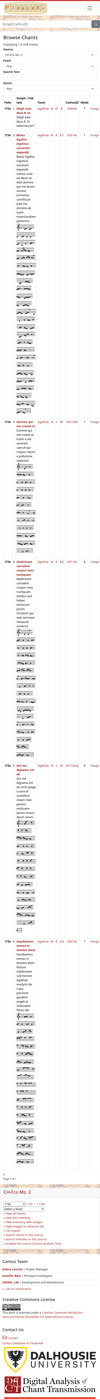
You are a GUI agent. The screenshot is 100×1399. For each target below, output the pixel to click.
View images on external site (25, 1226)
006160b (72, 422)
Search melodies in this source (26, 1239)
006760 (72, 941)
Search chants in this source (24, 1235)
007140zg (72, 766)
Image (94, 108)
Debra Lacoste (12, 1269)
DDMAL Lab (10, 1282)
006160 (72, 135)
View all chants (16, 1213)
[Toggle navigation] (90, 8)
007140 (72, 562)
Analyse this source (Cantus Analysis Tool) (33, 1243)
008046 (72, 108)
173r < (31, 1204)
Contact (10, 1338)
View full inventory (18, 1218)
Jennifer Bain (12, 1276)
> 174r (40, 1204)
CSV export (13, 1231)
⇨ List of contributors (16, 1289)
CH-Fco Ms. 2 (17, 1192)
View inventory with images (24, 1222)
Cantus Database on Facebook (22, 1343)
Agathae (43, 108)
